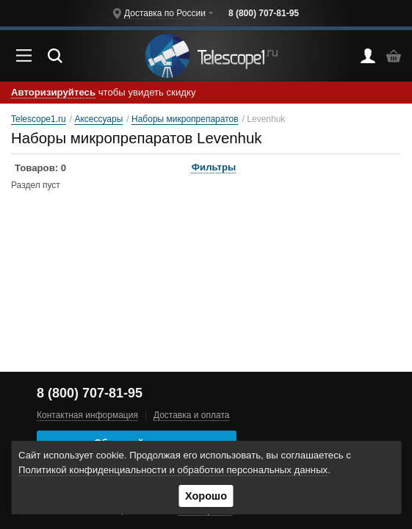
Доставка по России (165, 13)
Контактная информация (87, 415)
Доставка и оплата (191, 415)
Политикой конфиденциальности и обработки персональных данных (173, 469)
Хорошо (206, 496)
